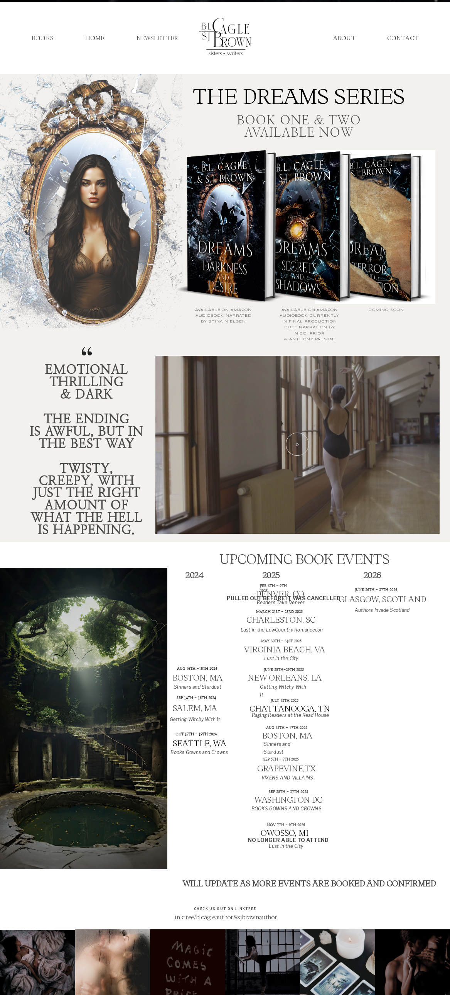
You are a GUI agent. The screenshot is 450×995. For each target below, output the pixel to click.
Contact (402, 38)
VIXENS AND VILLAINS (287, 778)
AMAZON (241, 310)
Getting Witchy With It (195, 719)
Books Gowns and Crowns (199, 752)
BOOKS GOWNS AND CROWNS (286, 809)
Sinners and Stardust (197, 687)
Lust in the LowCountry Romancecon (282, 630)
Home (95, 38)
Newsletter (157, 38)
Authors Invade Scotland (382, 610)
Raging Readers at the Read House (290, 715)
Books (43, 38)
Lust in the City (281, 658)
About (344, 38)
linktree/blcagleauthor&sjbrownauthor (225, 916)
